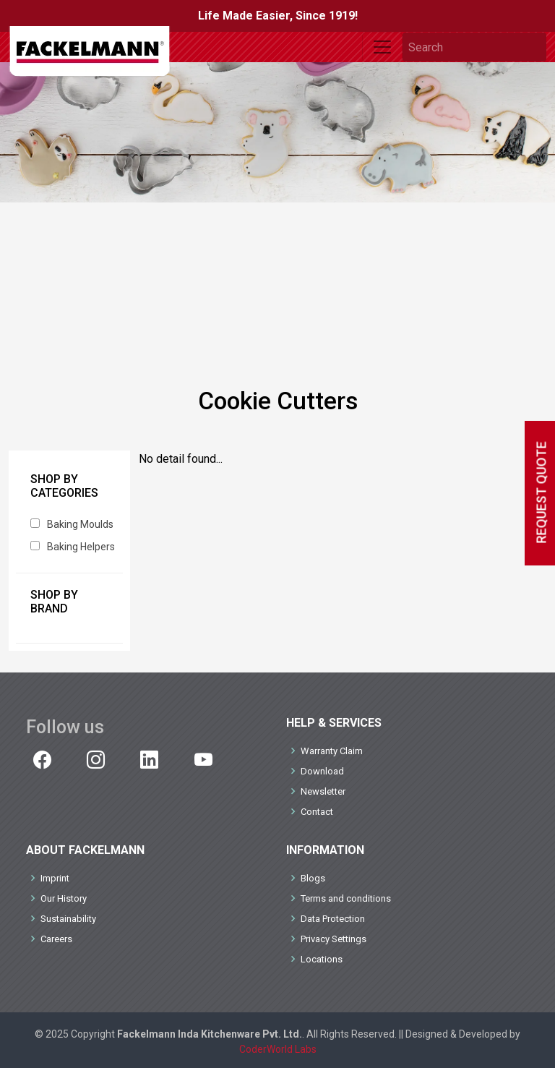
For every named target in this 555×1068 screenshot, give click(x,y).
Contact (317, 811)
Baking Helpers (81, 546)
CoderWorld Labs (278, 1049)
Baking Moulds (80, 524)
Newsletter (323, 791)
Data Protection (333, 918)
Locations (322, 959)
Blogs (313, 878)
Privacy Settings (333, 939)
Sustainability (68, 918)
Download (322, 771)
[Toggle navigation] (382, 47)
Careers (56, 939)
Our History (63, 898)
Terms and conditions (346, 898)
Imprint (54, 878)
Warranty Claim (332, 751)
